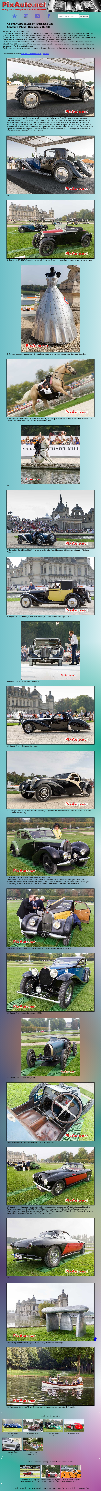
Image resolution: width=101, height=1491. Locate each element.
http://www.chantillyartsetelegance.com (35, 54)
